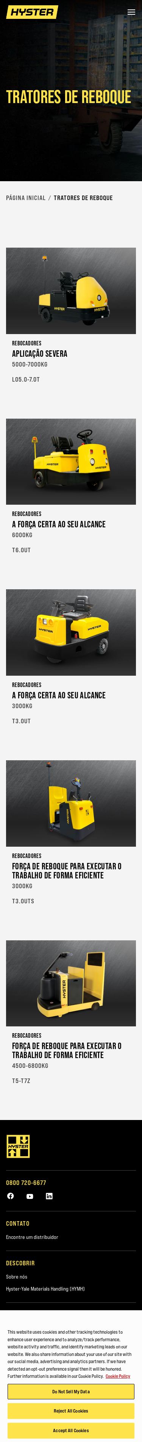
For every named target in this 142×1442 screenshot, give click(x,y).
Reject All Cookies (71, 1413)
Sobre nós (16, 1277)
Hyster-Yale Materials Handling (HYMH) (45, 1289)
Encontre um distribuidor (32, 1237)
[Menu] (131, 12)
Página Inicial (26, 198)
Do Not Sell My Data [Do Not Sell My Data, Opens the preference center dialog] (70, 1393)
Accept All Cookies (71, 1432)
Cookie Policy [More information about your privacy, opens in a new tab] (118, 1378)
